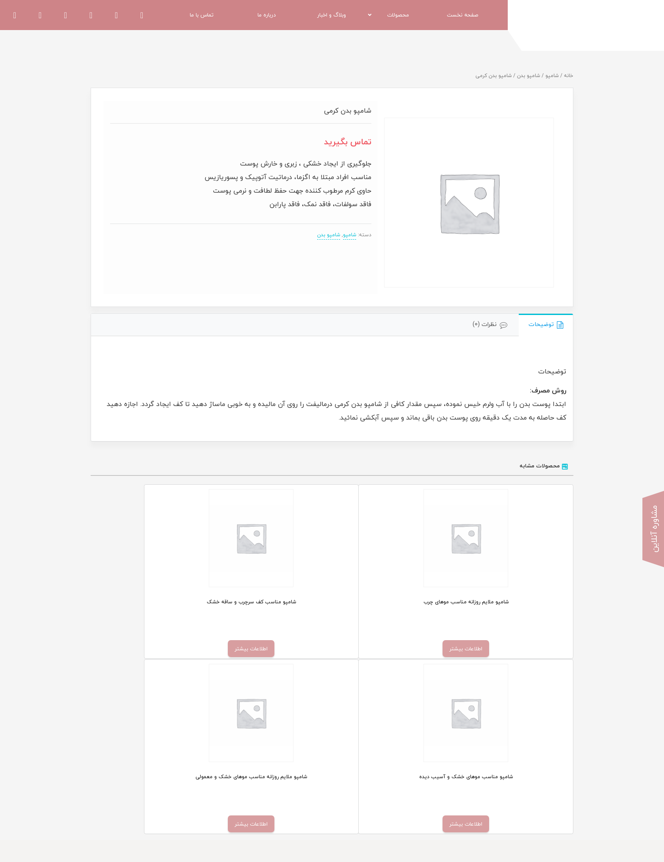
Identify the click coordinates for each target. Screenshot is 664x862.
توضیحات (541, 324)
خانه (568, 75)
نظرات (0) (485, 324)
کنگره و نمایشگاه (169, 790)
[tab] (546, 325)
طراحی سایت (558, 844)
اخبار (308, 777)
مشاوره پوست (296, 803)
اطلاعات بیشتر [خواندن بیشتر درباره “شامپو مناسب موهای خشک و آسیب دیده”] (272, 648)
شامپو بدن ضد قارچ (414, 790)
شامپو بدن (528, 75)
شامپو (552, 75)
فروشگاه (303, 763)
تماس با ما (301, 790)
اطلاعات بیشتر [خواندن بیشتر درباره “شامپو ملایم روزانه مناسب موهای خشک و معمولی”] (152, 648)
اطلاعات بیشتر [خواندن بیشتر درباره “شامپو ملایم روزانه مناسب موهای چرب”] (513, 648)
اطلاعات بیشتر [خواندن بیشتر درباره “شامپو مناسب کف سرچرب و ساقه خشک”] (392, 648)
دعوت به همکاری (169, 763)
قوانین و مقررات (170, 777)
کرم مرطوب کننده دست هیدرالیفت (396, 763)
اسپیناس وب (524, 844)
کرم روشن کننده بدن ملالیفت (402, 777)
